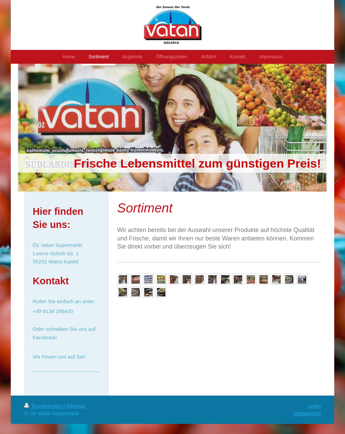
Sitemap (75, 406)
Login (314, 406)
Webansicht (307, 413)
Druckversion (43, 406)
